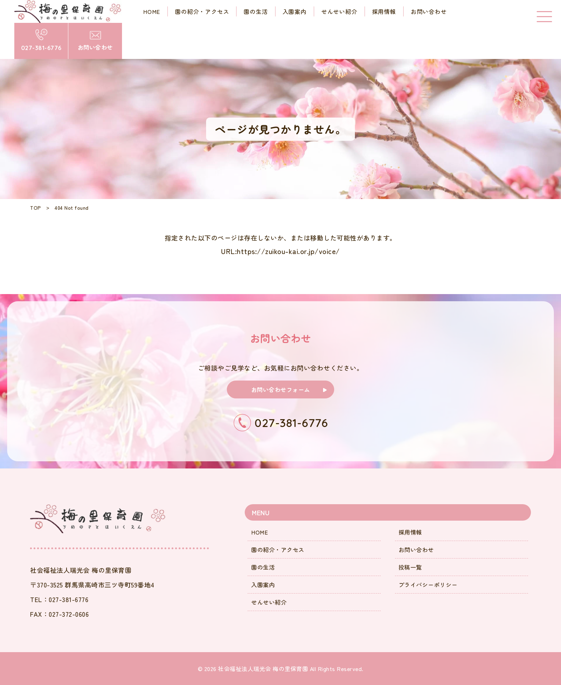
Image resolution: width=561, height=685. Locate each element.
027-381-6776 (68, 599)
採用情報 (410, 532)
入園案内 (263, 584)
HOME (259, 532)
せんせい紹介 (269, 602)
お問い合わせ (416, 549)
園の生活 (263, 567)
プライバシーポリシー (428, 584)
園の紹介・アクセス (277, 549)
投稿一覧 (410, 567)
